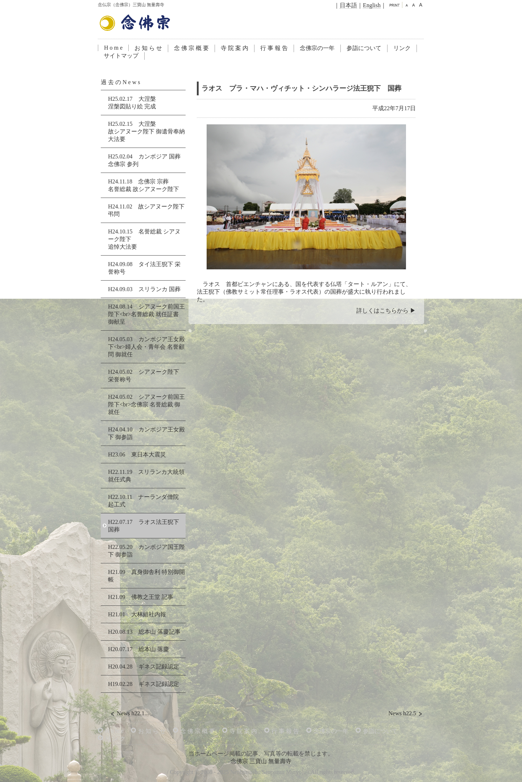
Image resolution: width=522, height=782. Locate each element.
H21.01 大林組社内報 (137, 614)
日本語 (348, 5)
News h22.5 (406, 713)
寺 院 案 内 (234, 48)
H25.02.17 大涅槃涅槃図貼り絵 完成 (132, 102)
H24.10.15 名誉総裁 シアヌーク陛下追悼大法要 (144, 239)
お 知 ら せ (148, 48)
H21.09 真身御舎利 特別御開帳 (146, 576)
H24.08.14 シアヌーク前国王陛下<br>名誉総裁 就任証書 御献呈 (146, 314)
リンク (402, 48)
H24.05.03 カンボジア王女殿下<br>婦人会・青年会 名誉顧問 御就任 (146, 346)
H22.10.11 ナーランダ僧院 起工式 (143, 501)
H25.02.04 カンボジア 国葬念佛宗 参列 (144, 160)
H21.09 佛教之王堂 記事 (140, 597)
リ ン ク (115, 739)
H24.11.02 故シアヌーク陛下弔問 (146, 210)
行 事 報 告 (274, 48)
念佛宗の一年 (317, 48)
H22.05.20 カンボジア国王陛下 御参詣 (146, 551)
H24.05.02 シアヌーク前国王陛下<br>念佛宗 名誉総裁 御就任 (146, 404)
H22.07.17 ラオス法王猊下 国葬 (143, 526)
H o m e (113, 48)
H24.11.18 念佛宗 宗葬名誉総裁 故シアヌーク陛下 (143, 185)
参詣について (364, 48)
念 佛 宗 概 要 (191, 48)
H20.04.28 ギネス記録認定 (143, 666)
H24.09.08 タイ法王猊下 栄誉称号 (144, 268)
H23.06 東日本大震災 (137, 454)
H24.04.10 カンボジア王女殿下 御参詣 (146, 433)
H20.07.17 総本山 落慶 (138, 649)
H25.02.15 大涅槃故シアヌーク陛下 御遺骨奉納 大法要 (146, 131)
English (372, 5)
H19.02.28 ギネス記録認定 (143, 684)
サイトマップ (121, 56)
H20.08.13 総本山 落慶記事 (144, 632)
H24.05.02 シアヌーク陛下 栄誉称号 (143, 375)
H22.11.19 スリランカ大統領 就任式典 (146, 476)
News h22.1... (129, 713)
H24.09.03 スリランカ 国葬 (144, 289)
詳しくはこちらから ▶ (386, 310)
